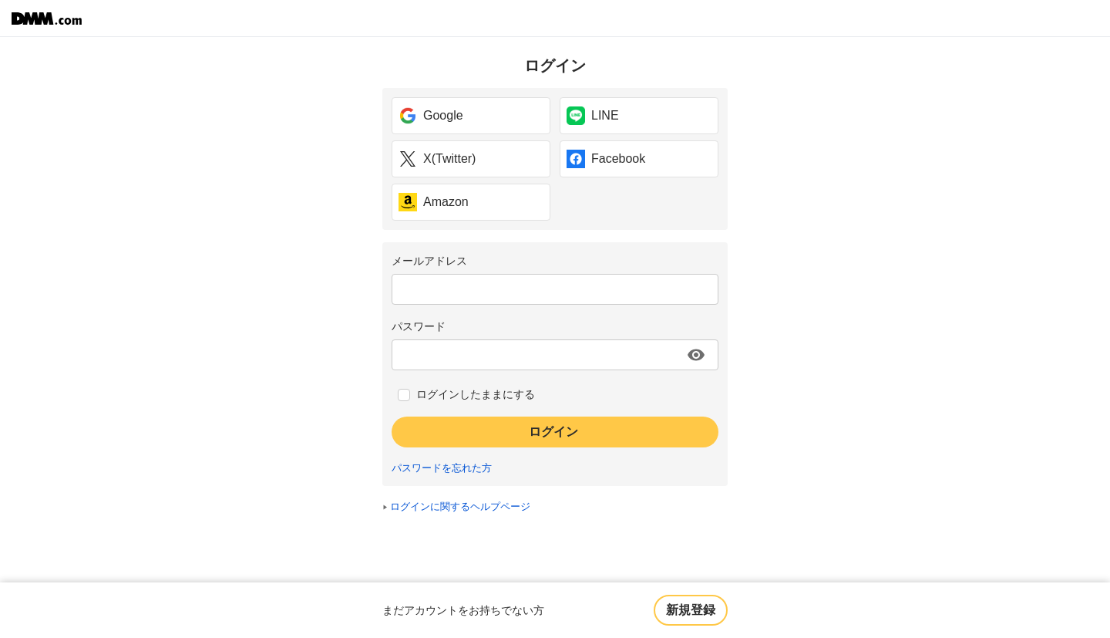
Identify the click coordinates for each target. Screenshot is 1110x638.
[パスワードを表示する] (696, 355)
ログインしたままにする (475, 394)
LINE (593, 115)
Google (431, 115)
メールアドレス (429, 261)
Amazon (434, 202)
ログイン (553, 431)
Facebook (606, 159)
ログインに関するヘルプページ (460, 506)
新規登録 (690, 609)
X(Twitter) (437, 159)
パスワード (419, 326)
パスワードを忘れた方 (442, 468)
